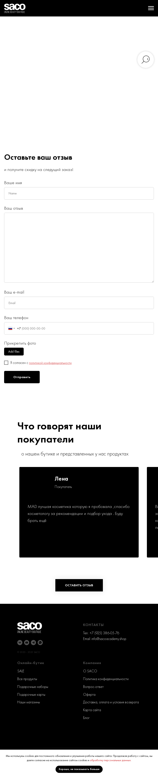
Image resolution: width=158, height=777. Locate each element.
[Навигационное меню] (151, 8)
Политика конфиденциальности (106, 678)
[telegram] (33, 642)
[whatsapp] (40, 642)
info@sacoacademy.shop (109, 638)
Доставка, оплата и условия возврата (111, 702)
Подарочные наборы (32, 686)
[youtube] (26, 642)
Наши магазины (28, 702)
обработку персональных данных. (110, 760)
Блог (86, 717)
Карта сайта (92, 709)
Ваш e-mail (14, 292)
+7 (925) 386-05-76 (104, 633)
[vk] (19, 642)
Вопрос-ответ (93, 686)
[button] (79, 585)
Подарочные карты (31, 694)
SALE (20, 671)
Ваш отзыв (13, 208)
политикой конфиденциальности (50, 363)
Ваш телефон (16, 318)
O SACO (90, 671)
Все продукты (27, 678)
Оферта (89, 694)
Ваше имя (13, 183)
